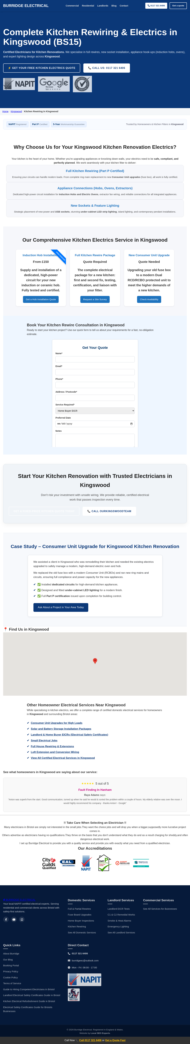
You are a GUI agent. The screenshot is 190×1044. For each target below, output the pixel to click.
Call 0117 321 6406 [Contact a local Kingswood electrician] (90, 1040)
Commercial (72, 5)
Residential (88, 5)
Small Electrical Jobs (44, 747)
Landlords (102, 5)
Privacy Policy (10, 977)
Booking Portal (11, 971)
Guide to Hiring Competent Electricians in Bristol (29, 995)
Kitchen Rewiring (77, 932)
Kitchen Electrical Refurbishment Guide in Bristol (29, 1007)
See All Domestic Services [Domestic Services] (82, 938)
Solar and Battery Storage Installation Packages (61, 735)
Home (5, 111)
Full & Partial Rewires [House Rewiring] (79, 914)
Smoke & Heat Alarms (119, 926)
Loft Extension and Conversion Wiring (55, 759)
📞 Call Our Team (110, 518)
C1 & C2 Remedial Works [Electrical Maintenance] (121, 920)
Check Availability (149, 304)
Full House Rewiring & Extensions (52, 753)
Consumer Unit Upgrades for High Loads (56, 729)
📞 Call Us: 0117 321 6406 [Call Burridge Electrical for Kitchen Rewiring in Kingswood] (106, 68)
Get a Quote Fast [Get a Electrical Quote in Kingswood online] (115, 1040)
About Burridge (11, 959)
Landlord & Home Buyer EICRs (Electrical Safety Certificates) (69, 741)
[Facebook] (6, 925)
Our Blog (8, 965)
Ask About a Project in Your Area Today (61, 614)
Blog (113, 5)
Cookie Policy (10, 983)
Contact (124, 5)
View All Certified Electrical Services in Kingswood (63, 765)
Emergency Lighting (118, 932)
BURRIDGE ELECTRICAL (26, 5)
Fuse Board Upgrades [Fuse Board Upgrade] (79, 920)
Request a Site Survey (95, 304)
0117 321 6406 (156, 5)
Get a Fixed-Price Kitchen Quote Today (45, 517)
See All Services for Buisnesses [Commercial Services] (160, 914)
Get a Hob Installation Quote (41, 304)
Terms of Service (12, 989)
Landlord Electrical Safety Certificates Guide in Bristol (31, 1001)
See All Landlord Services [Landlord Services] (121, 938)
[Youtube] (14, 925)
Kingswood (16, 111)
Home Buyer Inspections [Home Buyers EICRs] (81, 926)
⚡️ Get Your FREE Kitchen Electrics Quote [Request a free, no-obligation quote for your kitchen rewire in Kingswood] (41, 68)
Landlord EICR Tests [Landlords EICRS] (119, 914)
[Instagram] (22, 925)
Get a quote (178, 5)
